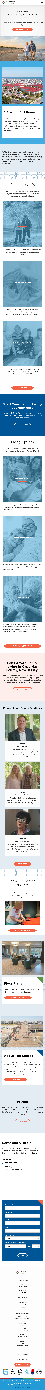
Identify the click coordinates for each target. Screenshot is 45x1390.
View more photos (22, 930)
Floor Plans (22, 1336)
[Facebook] (20, 1292)
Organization (22, 1352)
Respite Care (22, 1323)
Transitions (22, 1328)
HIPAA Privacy (22, 1357)
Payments (22, 1348)
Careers (22, 1343)
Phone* (7, 1227)
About (22, 1341)
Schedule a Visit (22, 1364)
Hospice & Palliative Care (22, 1330)
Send (22, 1255)
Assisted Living (22, 1316)
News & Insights (22, 1345)
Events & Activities (22, 1305)
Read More (22, 864)
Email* (7, 1220)
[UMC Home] (8, 2)
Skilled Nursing (23, 1321)
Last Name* (9, 1212)
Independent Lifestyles (22, 1313)
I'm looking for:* (10, 1235)
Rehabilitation (22, 1326)
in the (29, 1246)
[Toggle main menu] (42, 2)
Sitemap (28, 1387)
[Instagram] (22, 1292)
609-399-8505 (22, 1286)
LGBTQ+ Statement (22, 1354)
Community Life (23, 1297)
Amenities (22, 1300)
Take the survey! (22, 689)
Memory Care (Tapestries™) (22, 1318)
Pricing (22, 1339)
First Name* (9, 1204)
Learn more (22, 388)
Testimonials (22, 1307)
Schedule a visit (22, 29)
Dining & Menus (22, 1302)
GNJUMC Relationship (23, 1359)
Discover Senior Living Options (22, 646)
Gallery (22, 1334)
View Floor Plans (18, 997)
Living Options (22, 1311)
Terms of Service (28, 1384)
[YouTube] (25, 1292)
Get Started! (22, 425)
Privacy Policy (17, 1384)
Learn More (15, 1079)
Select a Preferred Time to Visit (15, 1242)
